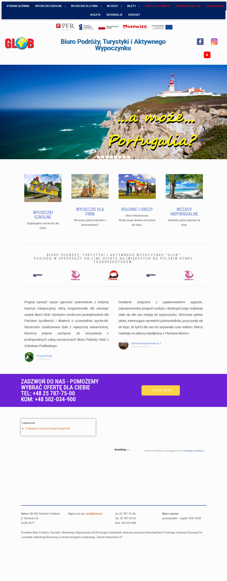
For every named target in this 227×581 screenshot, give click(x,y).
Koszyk (95, 14)
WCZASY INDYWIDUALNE (184, 204)
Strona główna (18, 6)
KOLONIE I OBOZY (137, 203)
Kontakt (134, 14)
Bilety (131, 6)
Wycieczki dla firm (84, 6)
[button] (25, 275)
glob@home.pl (94, 513)
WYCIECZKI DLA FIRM (89, 204)
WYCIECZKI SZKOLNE (43, 206)
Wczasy (112, 6)
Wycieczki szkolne (48, 6)
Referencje (114, 14)
